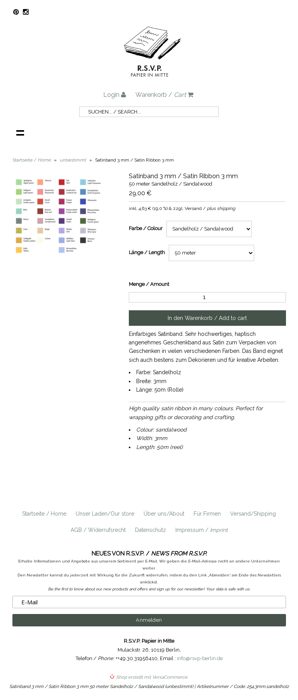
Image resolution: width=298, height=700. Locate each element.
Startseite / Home (44, 514)
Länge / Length (147, 252)
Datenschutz (150, 530)
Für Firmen (207, 514)
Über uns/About (164, 514)
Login (114, 94)
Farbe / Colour (146, 228)
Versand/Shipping (253, 514)
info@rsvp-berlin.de (200, 658)
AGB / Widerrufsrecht (98, 530)
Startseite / (31, 160)
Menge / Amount (149, 284)
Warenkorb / (164, 94)
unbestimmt (73, 160)
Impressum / (201, 530)
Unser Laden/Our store (105, 514)
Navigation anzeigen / (20, 132)
